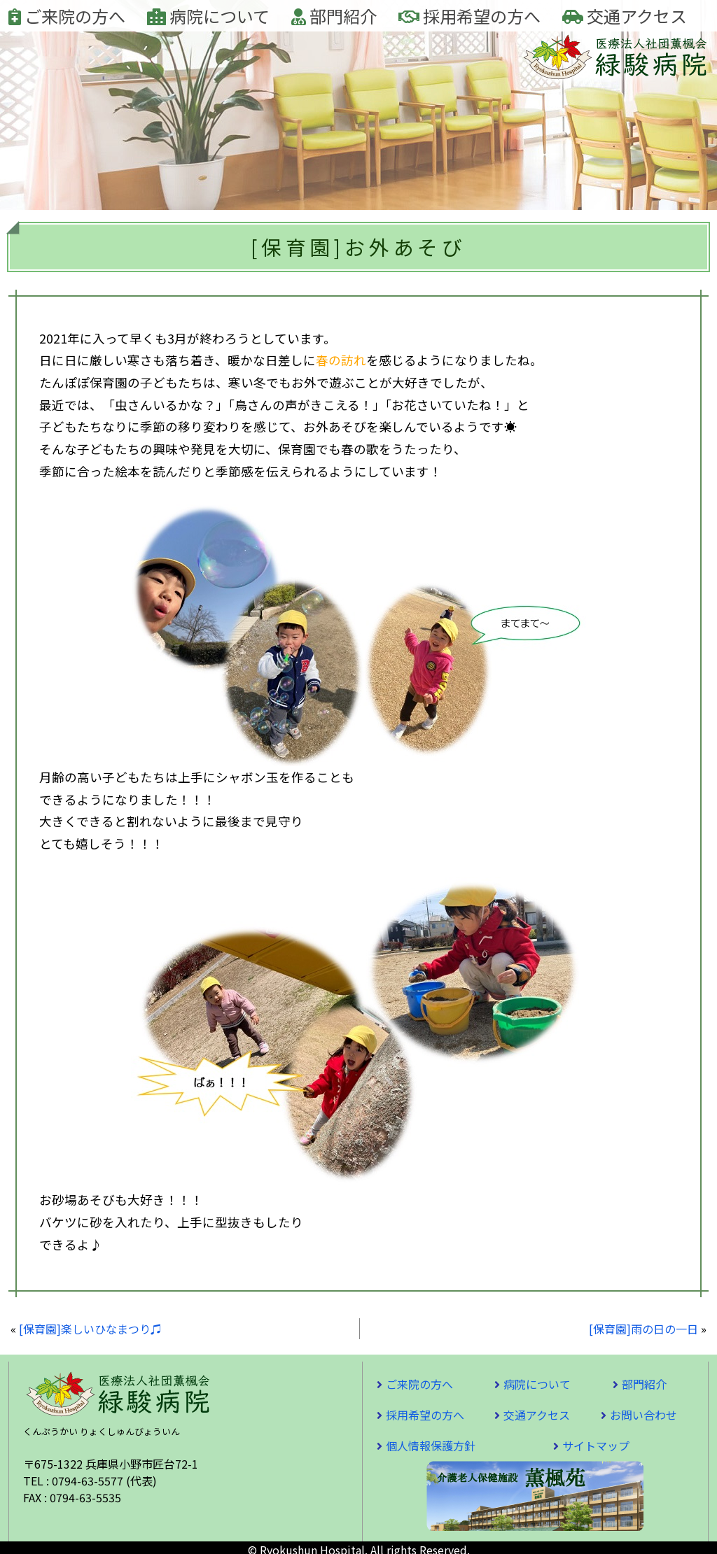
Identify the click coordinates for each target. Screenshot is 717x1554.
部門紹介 (334, 15)
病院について (208, 15)
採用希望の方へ (469, 15)
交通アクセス (624, 15)
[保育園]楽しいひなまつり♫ (90, 1328)
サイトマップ (595, 1445)
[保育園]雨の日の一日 (643, 1328)
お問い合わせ (643, 1414)
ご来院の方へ (66, 15)
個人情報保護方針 (430, 1445)
